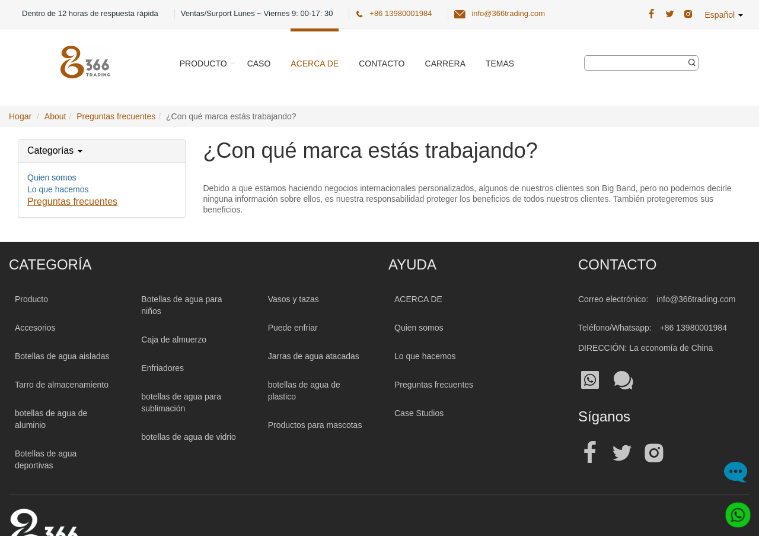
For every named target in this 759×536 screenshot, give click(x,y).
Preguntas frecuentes (72, 201)
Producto (203, 63)
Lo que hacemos (58, 189)
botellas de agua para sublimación (181, 402)
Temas (500, 63)
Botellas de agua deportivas (45, 459)
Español (724, 15)
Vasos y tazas (293, 299)
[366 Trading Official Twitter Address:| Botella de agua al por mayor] (670, 14)
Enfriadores (162, 368)
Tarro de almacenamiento (62, 384)
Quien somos (51, 177)
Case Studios (419, 413)
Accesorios (35, 327)
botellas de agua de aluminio (51, 419)
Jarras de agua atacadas (313, 356)
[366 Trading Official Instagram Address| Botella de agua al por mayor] (688, 14)
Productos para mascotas (315, 425)
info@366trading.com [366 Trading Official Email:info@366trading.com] (508, 13)
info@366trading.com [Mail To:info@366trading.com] (695, 299)
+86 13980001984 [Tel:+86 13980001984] (693, 327)
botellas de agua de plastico (304, 390)
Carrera (445, 63)
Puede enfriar (293, 327)
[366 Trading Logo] (85, 62)
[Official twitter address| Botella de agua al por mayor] (622, 453)
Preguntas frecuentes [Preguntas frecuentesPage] (115, 116)
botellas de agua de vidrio (188, 437)
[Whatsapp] (733, 510)
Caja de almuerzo (173, 339)
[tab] (101, 150)
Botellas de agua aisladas (62, 356)
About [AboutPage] (55, 116)
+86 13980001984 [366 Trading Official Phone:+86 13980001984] (400, 13)
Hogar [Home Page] (20, 116)
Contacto (381, 63)
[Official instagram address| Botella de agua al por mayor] (654, 453)
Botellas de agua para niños (181, 305)
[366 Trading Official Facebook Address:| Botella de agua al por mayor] (651, 14)
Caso (259, 63)
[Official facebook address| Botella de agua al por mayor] (590, 453)
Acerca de (315, 63)
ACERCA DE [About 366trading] (418, 299)
